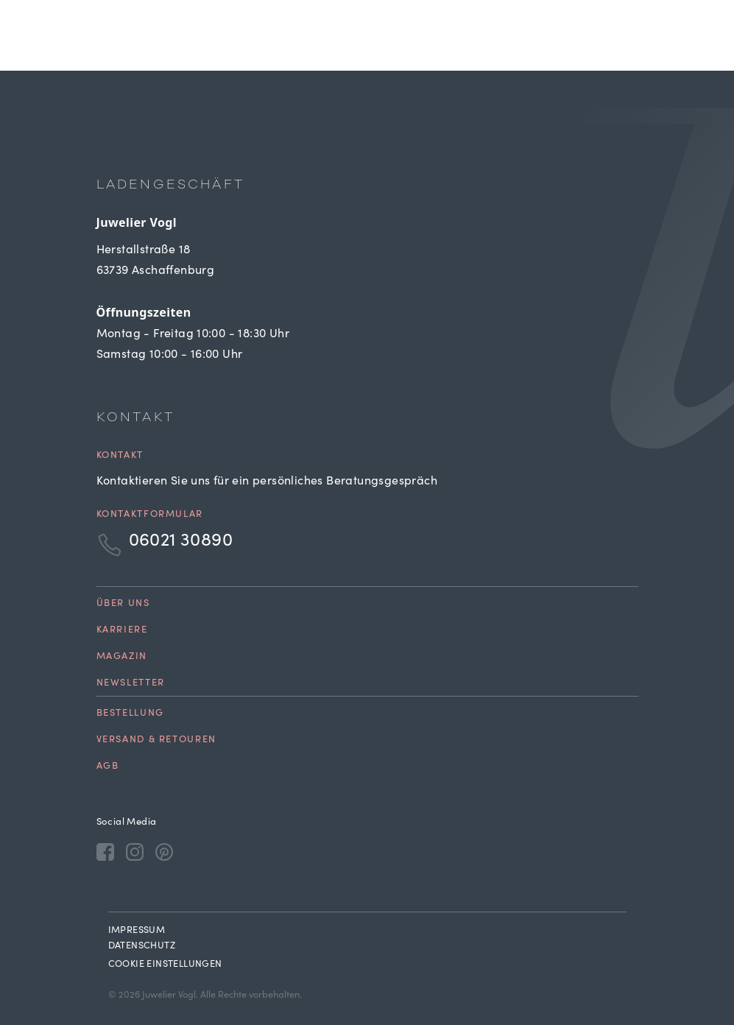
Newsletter (130, 683)
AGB (107, 767)
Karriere (122, 630)
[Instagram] (135, 851)
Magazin (121, 657)
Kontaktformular (149, 515)
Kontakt (120, 456)
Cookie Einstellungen (165, 965)
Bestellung (130, 714)
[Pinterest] (164, 851)
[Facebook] (105, 851)
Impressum (137, 931)
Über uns (123, 604)
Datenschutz (141, 946)
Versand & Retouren (156, 740)
